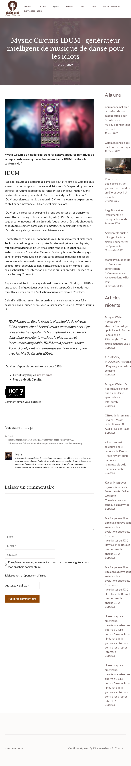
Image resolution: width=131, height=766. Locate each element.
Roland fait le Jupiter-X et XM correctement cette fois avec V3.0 (41, 439)
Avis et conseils (111, 6)
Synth (56, 6)
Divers (27, 6)
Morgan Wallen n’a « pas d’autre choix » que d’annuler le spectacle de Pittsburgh (117, 393)
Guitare (42, 6)
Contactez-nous (33, 10)
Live (82, 6)
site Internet (44, 375)
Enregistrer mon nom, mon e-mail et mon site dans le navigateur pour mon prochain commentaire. (48, 564)
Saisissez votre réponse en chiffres (25, 575)
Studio (69, 6)
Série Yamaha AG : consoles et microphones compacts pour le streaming (45, 443)
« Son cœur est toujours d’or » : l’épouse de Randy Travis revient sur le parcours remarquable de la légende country (116, 456)
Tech (93, 6)
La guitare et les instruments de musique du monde (116, 215)
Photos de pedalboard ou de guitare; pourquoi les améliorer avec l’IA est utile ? (117, 187)
